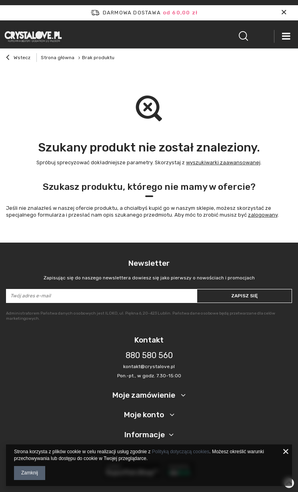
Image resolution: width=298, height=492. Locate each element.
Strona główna (57, 57)
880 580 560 (149, 355)
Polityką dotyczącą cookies (180, 451)
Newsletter (149, 270)
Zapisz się (244, 296)
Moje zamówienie (144, 395)
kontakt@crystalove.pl (149, 366)
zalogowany (263, 215)
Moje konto (145, 414)
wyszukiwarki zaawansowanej (223, 162)
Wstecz (18, 58)
